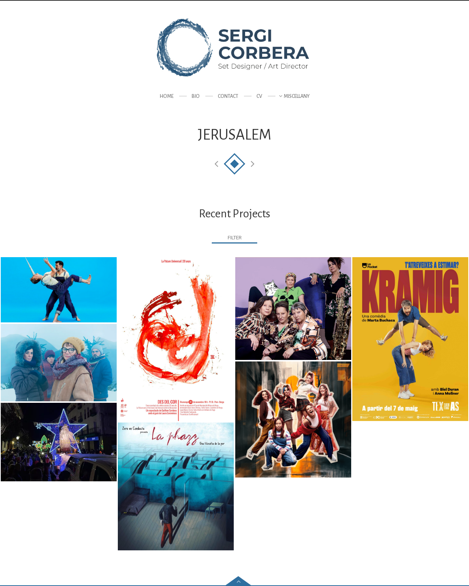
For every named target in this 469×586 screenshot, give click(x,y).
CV (259, 96)
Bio (196, 96)
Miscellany (297, 96)
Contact (228, 96)
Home (166, 96)
